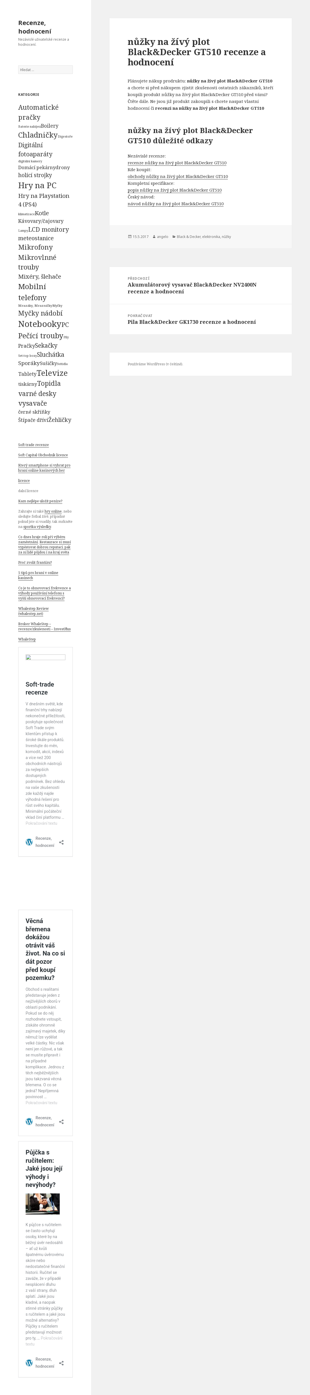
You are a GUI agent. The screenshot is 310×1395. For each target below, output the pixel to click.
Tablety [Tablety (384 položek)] (27, 373)
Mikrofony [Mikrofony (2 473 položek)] (35, 247)
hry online (53, 511)
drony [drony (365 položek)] (62, 167)
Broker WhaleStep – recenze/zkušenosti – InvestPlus (44, 626)
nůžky (226, 236)
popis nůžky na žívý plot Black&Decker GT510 (175, 190)
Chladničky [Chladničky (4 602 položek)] (38, 135)
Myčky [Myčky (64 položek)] (57, 305)
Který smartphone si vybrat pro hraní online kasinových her (44, 468)
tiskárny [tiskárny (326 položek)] (27, 384)
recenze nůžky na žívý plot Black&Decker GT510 (177, 162)
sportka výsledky (37, 526)
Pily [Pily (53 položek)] (66, 337)
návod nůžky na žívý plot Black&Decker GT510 (176, 203)
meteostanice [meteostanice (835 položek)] (36, 238)
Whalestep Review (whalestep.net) (33, 611)
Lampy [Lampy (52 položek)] (23, 231)
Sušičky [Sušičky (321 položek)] (48, 363)
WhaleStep (27, 639)
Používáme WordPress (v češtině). (155, 364)
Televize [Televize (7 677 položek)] (52, 373)
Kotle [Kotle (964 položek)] (42, 213)
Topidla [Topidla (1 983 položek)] (49, 383)
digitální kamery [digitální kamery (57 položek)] (30, 161)
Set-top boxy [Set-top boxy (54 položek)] (27, 355)
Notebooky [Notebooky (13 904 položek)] (39, 323)
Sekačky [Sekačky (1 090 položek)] (46, 345)
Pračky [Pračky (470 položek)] (26, 345)
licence (24, 480)
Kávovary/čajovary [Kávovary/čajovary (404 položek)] (41, 220)
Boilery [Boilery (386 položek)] (50, 125)
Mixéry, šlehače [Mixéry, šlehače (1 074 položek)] (39, 276)
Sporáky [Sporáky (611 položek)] (29, 363)
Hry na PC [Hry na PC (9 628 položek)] (37, 185)
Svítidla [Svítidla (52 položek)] (62, 364)
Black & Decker (189, 236)
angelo (162, 236)
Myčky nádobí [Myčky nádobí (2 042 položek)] (40, 313)
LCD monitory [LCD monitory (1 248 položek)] (48, 229)
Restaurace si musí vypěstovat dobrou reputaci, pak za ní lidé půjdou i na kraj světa (44, 547)
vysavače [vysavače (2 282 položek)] (32, 403)
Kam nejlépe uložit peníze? (40, 501)
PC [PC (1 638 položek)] (65, 324)
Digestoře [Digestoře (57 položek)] (65, 136)
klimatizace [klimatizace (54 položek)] (26, 214)
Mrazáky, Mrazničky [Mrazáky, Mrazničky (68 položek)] (35, 305)
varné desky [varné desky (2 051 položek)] (37, 393)
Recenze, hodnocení (34, 26)
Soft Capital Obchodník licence (43, 455)
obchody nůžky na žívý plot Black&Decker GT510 (178, 176)
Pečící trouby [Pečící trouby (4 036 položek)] (40, 335)
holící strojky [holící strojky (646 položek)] (35, 175)
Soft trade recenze (33, 444)
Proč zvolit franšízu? (35, 562)
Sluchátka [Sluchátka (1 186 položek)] (50, 354)
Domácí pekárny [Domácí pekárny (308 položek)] (36, 167)
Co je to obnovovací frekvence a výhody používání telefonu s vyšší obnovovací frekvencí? (44, 593)
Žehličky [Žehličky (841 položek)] (59, 420)
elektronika (211, 236)
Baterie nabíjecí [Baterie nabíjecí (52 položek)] (29, 126)
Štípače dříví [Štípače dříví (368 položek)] (33, 420)
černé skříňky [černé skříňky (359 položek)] (34, 412)
